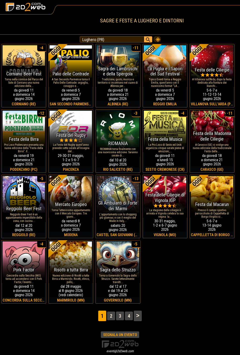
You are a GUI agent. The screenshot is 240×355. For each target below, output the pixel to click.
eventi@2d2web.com (120, 351)
